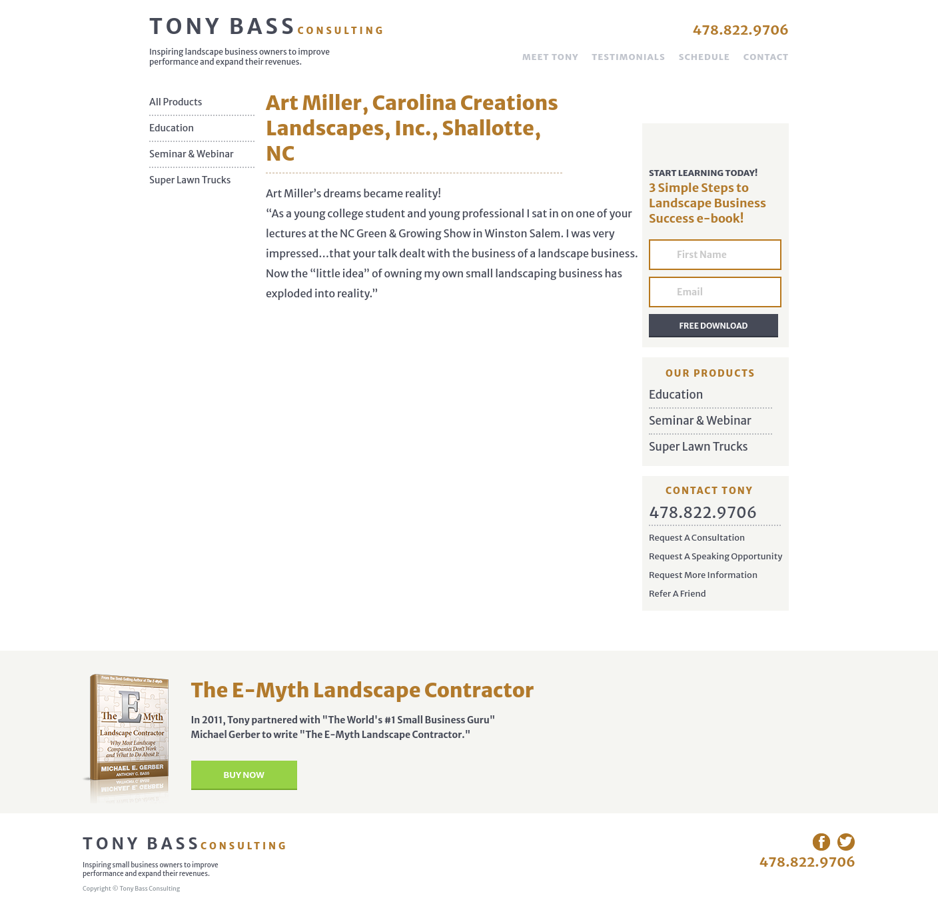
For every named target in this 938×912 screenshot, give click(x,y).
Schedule (704, 57)
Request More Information (703, 575)
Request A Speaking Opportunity (715, 556)
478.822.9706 (740, 29)
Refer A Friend (677, 593)
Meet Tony (550, 57)
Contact (766, 57)
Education (171, 128)
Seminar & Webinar (191, 154)
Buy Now (243, 775)
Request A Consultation (697, 537)
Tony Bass (267, 26)
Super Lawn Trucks (190, 180)
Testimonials (628, 57)
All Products (176, 102)
